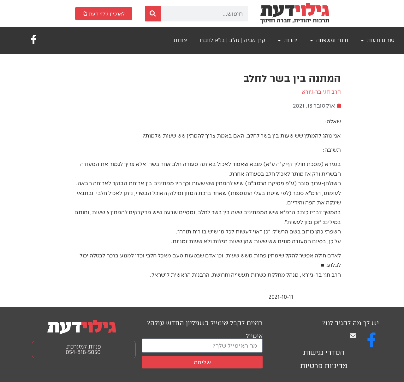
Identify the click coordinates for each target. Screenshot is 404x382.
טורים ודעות (378, 40)
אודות (180, 40)
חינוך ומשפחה (329, 40)
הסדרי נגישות (324, 352)
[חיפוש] (153, 13)
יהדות (287, 40)
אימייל (254, 335)
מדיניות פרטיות (324, 365)
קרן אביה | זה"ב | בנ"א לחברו (232, 40)
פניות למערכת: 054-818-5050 (83, 349)
